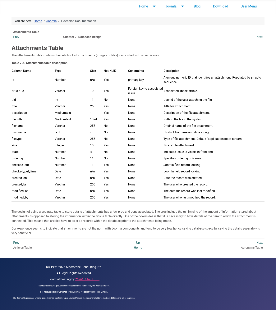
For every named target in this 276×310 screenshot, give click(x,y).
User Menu (249, 6)
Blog (197, 6)
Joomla (171, 6)
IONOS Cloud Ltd (87, 279)
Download (220, 6)
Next (259, 37)
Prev (16, 37)
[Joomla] (181, 6)
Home (143, 6)
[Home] (153, 6)
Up (138, 242)
